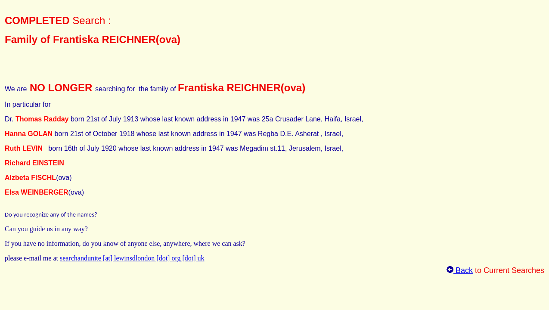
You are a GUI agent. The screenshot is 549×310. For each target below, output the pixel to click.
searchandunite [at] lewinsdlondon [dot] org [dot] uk (132, 258)
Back (460, 270)
